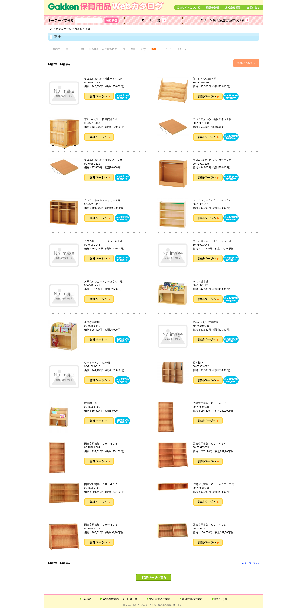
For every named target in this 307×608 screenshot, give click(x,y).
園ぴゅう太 (220, 599)
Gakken (86, 599)
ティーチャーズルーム (174, 49)
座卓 (133, 49)
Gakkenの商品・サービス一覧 (120, 599)
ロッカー (71, 49)
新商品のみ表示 (246, 63)
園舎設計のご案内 (192, 599)
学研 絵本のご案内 (159, 599)
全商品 (56, 49)
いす (143, 49)
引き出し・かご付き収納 (103, 49)
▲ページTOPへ (250, 563)
